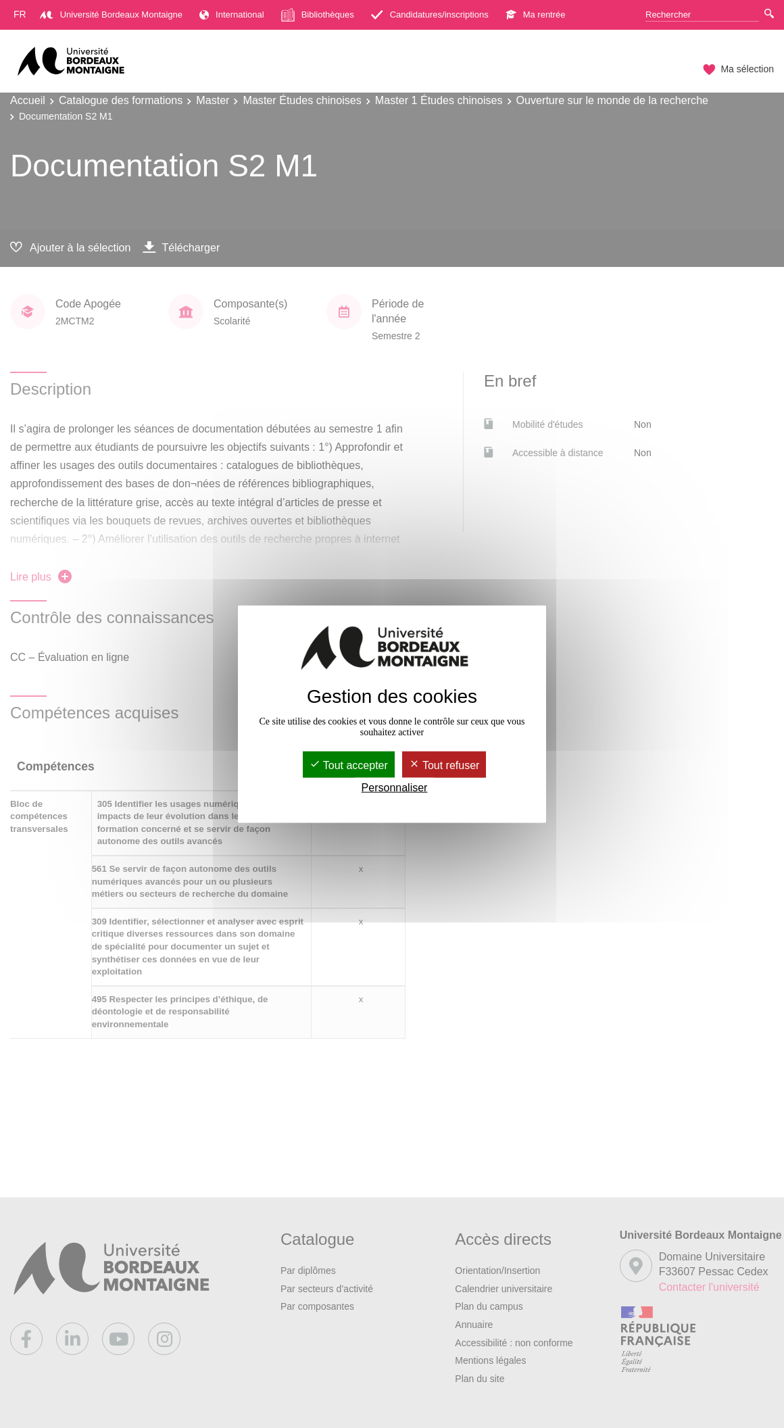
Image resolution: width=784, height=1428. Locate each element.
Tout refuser (444, 764)
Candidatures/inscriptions (430, 14)
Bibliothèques (317, 15)
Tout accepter (349, 764)
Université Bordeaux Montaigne (111, 14)
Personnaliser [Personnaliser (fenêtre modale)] (395, 787)
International (231, 14)
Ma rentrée (536, 14)
